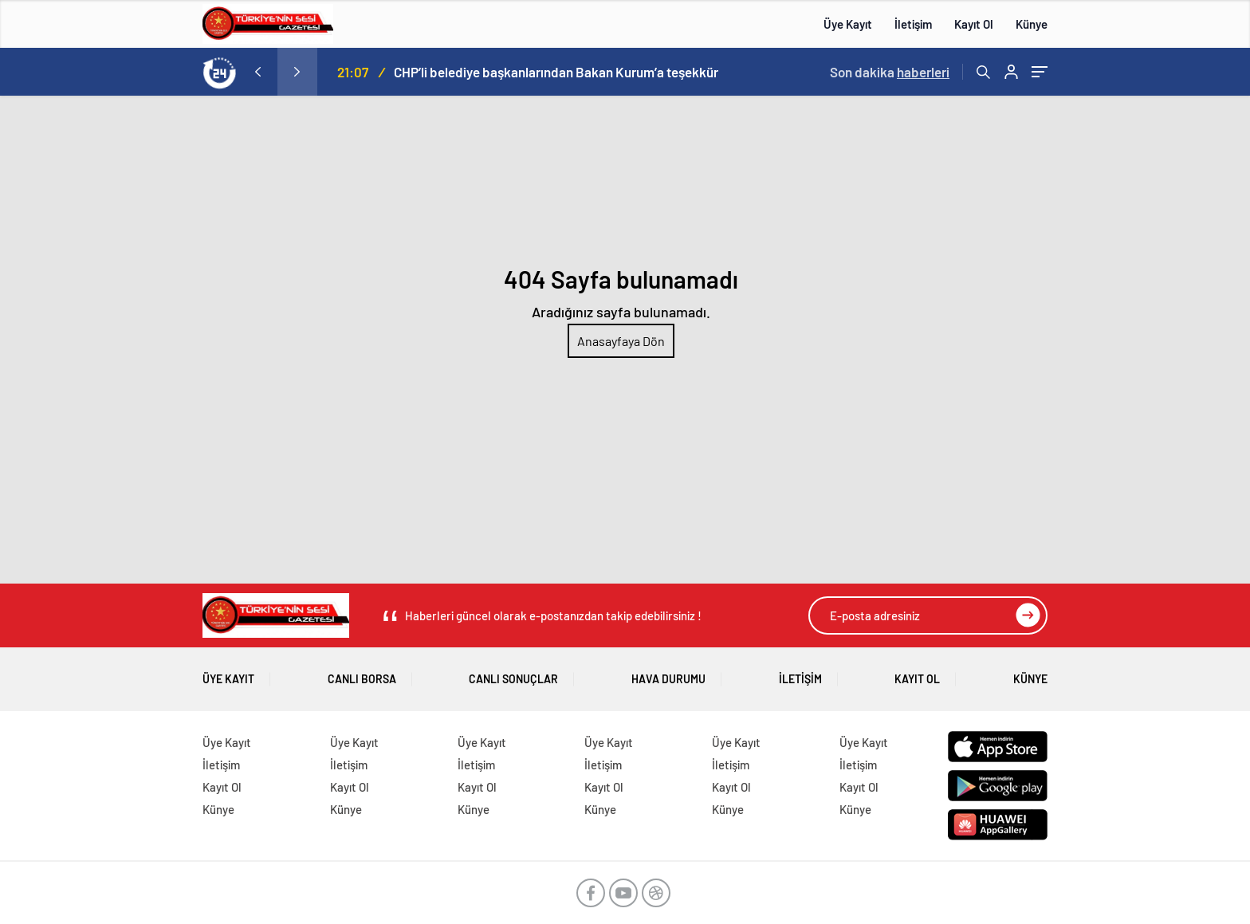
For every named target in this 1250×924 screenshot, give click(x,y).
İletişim (913, 24)
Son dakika (889, 72)
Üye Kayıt (848, 24)
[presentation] (257, 72)
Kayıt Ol (973, 24)
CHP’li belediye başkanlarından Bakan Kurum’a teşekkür (556, 72)
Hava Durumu (668, 673)
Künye (1032, 24)
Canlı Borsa (362, 673)
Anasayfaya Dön (621, 340)
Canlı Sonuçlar (513, 673)
